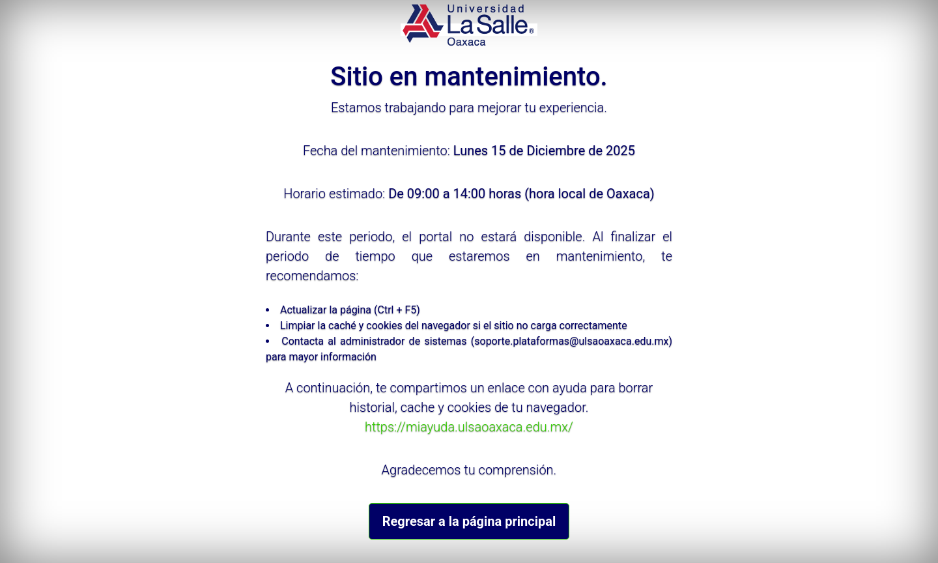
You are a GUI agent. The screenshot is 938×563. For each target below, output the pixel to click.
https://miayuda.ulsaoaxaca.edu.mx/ (469, 427)
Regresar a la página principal (469, 521)
